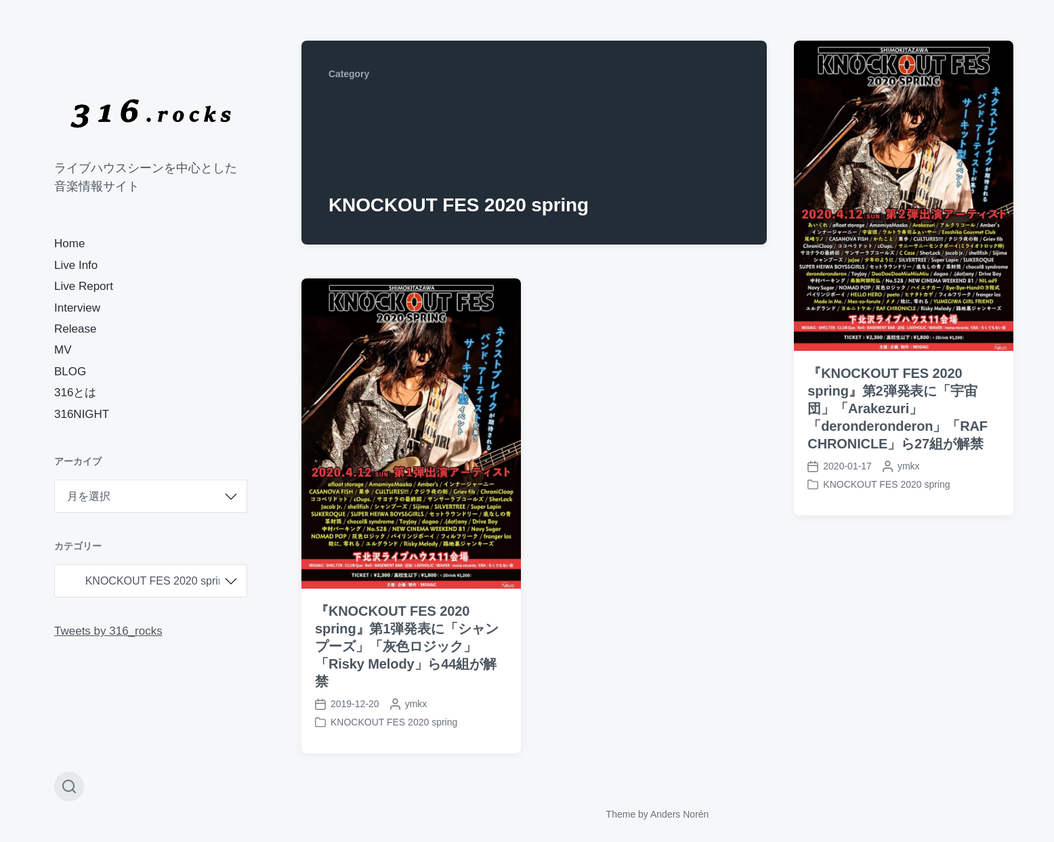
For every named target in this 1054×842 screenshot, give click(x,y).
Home (69, 243)
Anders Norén (679, 814)
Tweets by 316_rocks (108, 631)
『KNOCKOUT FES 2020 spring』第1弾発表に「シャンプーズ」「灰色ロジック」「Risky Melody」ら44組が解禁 (407, 646)
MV (63, 349)
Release (75, 328)
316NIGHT (81, 414)
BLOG (70, 371)
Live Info (76, 265)
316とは (75, 392)
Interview (77, 307)
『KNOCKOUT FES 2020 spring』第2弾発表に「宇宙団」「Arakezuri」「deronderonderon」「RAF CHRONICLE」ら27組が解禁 (897, 408)
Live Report (83, 286)
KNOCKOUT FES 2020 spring (886, 484)
